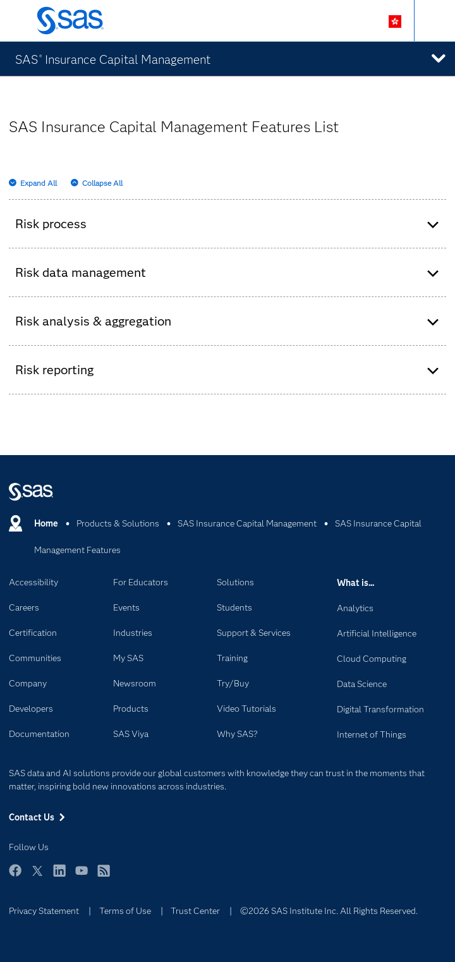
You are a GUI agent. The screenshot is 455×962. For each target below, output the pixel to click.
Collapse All (102, 183)
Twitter (37, 876)
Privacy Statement (44, 910)
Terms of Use (125, 910)
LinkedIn (59, 876)
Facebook (15, 876)
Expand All (38, 183)
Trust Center (195, 910)
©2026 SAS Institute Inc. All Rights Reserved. (329, 910)
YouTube (81, 876)
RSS (103, 876)
